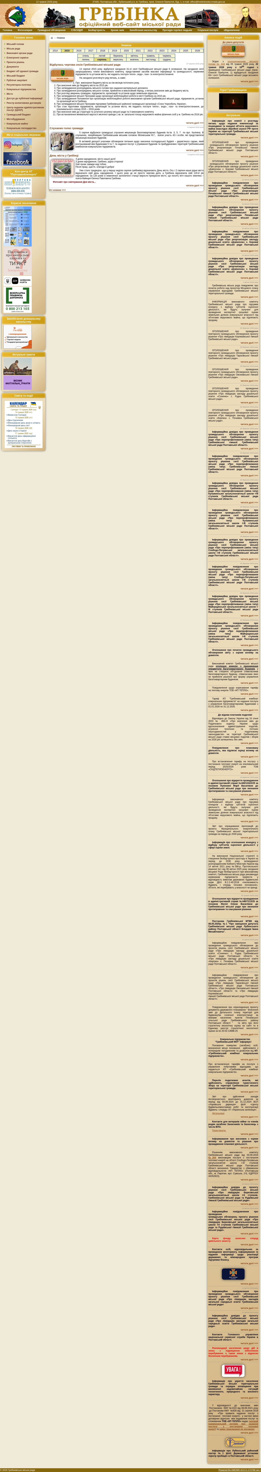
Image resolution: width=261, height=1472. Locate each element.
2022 (150, 50)
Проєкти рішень (15, 62)
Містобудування (16, 119)
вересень (118, 59)
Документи (13, 66)
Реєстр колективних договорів (24, 103)
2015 (67, 50)
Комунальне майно (17, 123)
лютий (102, 55)
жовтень (134, 59)
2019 (114, 50)
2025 (185, 50)
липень (86, 59)
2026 (197, 50)
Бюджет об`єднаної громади (23, 71)
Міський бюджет (16, 75)
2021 (138, 50)
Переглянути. (219, 1130)
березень (118, 55)
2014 (55, 50)
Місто (10, 94)
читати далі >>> (195, 123)
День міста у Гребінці (64, 155)
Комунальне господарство (21, 128)
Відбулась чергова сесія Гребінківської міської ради (85, 64)
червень (167, 55)
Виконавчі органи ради (19, 53)
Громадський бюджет (19, 114)
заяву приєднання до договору (236, 1429)
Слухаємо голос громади (66, 128)
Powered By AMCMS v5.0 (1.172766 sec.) (240, 1470)
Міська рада (13, 48)
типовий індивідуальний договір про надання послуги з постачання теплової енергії (233, 1425)
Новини (61, 38)
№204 (212, 1157)
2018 (102, 50)
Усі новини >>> (57, 190)
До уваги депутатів (233, 42)
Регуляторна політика (19, 85)
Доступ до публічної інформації (24, 98)
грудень (167, 59)
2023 (161, 50)
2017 (90, 50)
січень (86, 55)
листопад (151, 59)
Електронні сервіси (17, 57)
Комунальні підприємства (21, 89)
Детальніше (218, 1113)
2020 (126, 50)
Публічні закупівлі (17, 80)
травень (151, 55)
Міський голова (15, 44)
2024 (173, 50)
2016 (79, 50)
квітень (134, 55)
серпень (102, 59)
